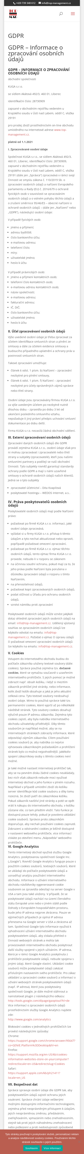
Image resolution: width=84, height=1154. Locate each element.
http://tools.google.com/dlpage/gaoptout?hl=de (39, 1000)
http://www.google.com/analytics (29, 1019)
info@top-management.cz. (34, 623)
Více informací (52, 1148)
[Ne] (79, 1142)
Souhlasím (31, 1148)
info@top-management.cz (55, 646)
